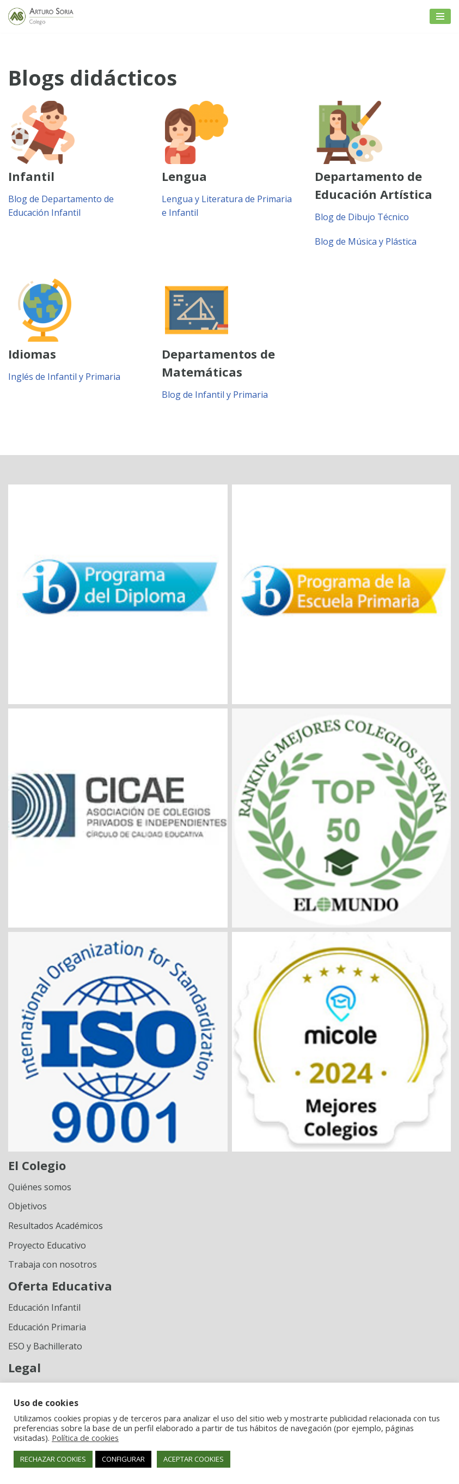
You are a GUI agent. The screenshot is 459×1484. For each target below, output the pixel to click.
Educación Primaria (47, 1327)
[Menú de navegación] (440, 16)
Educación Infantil (44, 1307)
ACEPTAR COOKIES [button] (193, 1459)
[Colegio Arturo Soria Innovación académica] (41, 16)
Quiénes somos (39, 1187)
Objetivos (27, 1206)
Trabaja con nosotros (52, 1264)
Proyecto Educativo (47, 1245)
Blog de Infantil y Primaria (215, 395)
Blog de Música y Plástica (366, 241)
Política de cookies (85, 1438)
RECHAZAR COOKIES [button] (53, 1459)
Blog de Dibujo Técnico (362, 217)
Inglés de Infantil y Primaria (64, 377)
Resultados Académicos (55, 1226)
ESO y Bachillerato (45, 1346)
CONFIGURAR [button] (123, 1459)
